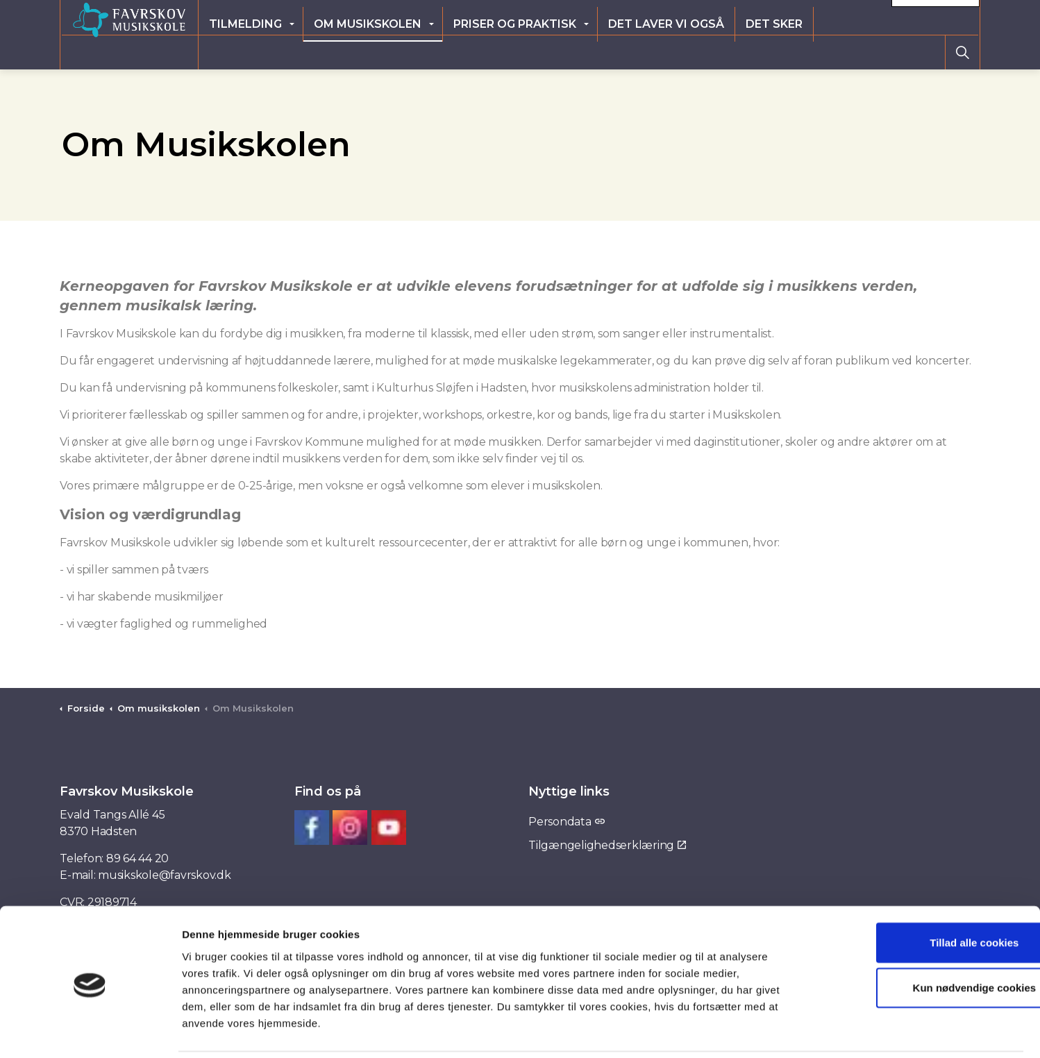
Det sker (846, 51)
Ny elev (789, 17)
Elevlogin (725, 17)
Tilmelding (317, 51)
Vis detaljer (713, 1030)
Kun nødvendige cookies (924, 940)
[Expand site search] (962, 52)
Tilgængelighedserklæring (607, 845)
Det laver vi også (738, 51)
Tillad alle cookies (924, 894)
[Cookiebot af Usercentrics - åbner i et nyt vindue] (90, 1031)
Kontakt (935, 17)
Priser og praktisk (587, 51)
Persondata (566, 821)
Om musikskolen (440, 51)
